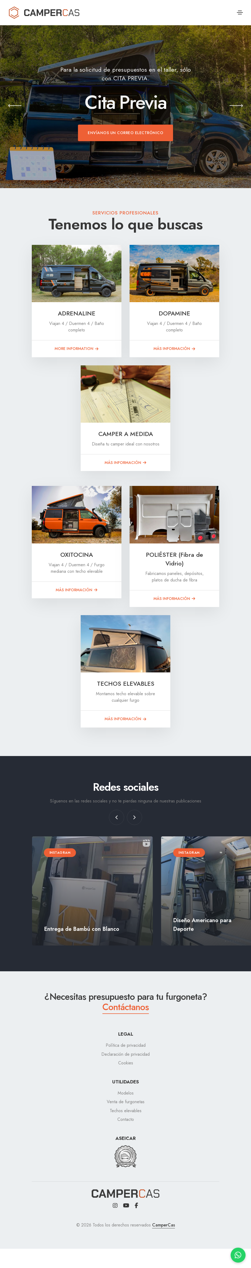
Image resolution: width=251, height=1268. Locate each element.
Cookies (125, 1063)
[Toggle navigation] (240, 12)
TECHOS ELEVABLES (125, 683)
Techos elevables (126, 1111)
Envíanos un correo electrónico (125, 132)
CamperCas (163, 1225)
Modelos (126, 1093)
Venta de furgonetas (126, 1102)
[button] (15, 107)
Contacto (125, 1119)
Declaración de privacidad (125, 1054)
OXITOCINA (76, 554)
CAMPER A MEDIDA (125, 433)
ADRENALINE (76, 313)
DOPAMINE (174, 313)
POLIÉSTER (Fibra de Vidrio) (174, 559)
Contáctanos (125, 1006)
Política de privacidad (126, 1045)
